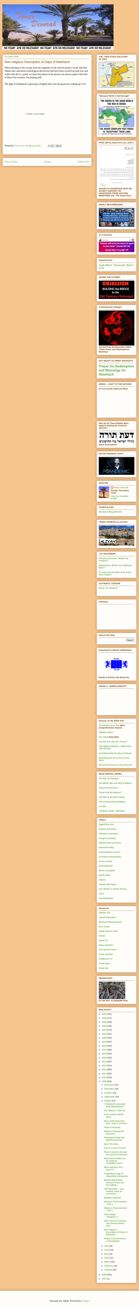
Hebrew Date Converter (110, 843)
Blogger (85, 1301)
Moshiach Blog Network (110, 512)
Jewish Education (107, 917)
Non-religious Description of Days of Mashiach (116, 1232)
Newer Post (11, 161)
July (106, 1246)
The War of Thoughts (109, 778)
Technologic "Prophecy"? (111, 1215)
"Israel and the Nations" (110, 792)
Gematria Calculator (108, 833)
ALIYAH (102, 806)
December (109, 1085)
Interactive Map (106, 847)
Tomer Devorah (121, 487)
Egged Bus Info (106, 824)
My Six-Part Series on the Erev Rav (115, 765)
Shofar (102, 936)
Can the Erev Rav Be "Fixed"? (113, 741)
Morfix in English (107, 870)
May (106, 1254)
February (109, 1266)
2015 (104, 1058)
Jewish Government (108, 788)
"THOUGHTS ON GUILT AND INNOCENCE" (115, 1105)
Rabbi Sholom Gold (108, 931)
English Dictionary (108, 829)
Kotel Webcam (106, 866)
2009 (104, 1081)
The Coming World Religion (112, 802)
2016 (104, 1053)
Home (47, 161)
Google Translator (107, 838)
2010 (104, 1077)
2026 (104, 1014)
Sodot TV (103, 940)
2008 (104, 1274)
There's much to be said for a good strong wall (115, 1153)
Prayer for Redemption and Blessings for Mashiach (116, 370)
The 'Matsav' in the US (114, 1110)
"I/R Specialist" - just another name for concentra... (114, 1191)
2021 (104, 1034)
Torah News (104, 963)
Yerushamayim (106, 898)
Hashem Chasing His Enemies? (114, 1132)
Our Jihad (103, 737)
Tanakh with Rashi (107, 884)
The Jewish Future (108, 949)
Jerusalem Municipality (110, 857)
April (106, 1258)
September (109, 1097)
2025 (104, 1018)
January (108, 1270)
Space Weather (106, 945)
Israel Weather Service (109, 852)
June (107, 1250)
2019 (104, 1042)
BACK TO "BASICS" (108, 588)
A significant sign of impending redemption (116, 1174)
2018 (104, 1046)
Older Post (83, 161)
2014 (104, 1061)
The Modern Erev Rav (109, 725)
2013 (104, 1065)
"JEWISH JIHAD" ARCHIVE (112, 811)
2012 (104, 1069)
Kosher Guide (105, 861)
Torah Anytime (106, 954)
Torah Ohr (103, 968)
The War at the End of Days (112, 797)
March (107, 1262)
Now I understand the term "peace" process (115, 1122)
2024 (104, 1022)
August (108, 1100)
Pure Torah (104, 927)
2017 (104, 1050)
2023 (104, 1026)
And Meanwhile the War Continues (115, 753)
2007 (104, 1279)
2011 (104, 1073)
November (109, 1089)
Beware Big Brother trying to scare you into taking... (114, 1182)
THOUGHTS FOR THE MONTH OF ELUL (114, 1138)
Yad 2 (101, 893)
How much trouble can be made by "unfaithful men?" (115, 1161)
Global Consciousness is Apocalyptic (115, 1239)
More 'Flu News (111, 1144)
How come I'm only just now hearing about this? (115, 1223)
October (108, 1093)
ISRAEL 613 (104, 913)
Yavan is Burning (112, 1127)
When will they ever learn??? (113, 1168)
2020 (104, 1038)
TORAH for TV (105, 959)
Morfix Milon (105, 875)
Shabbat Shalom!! (112, 1198)
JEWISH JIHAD (106, 732)
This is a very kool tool (115, 1148)
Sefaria (102, 880)
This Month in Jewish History (113, 889)
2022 (104, 1030)
